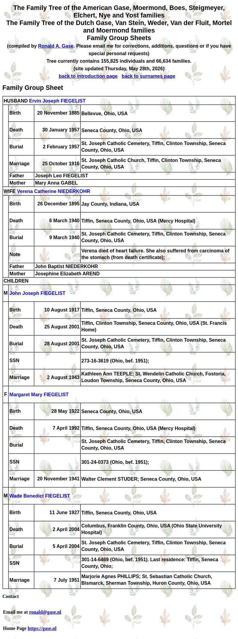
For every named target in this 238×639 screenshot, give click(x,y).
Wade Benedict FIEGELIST (39, 496)
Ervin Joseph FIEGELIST (57, 100)
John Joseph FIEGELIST (37, 293)
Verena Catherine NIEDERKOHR (53, 191)
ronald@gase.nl (45, 612)
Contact (10, 596)
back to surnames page (148, 76)
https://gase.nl (42, 628)
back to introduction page (88, 76)
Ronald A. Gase (56, 46)
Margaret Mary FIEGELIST (39, 394)
